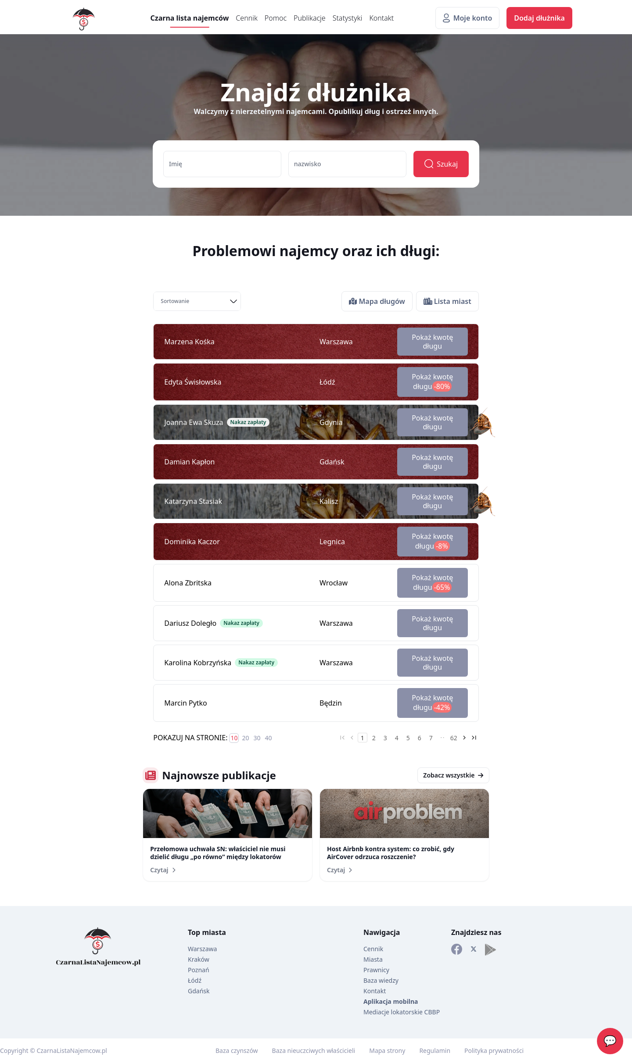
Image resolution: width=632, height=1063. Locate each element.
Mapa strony (387, 1050)
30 (256, 738)
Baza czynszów (236, 1050)
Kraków (198, 959)
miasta (214, 932)
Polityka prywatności (494, 1050)
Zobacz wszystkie (453, 775)
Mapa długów (377, 301)
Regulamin (434, 1050)
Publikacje (310, 18)
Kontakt (381, 18)
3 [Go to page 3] (385, 738)
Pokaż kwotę (432, 341)
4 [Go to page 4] (397, 738)
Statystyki (348, 18)
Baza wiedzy (381, 980)
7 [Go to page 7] (431, 738)
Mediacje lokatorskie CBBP (401, 1012)
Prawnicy (376, 970)
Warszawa (202, 949)
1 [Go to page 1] (362, 738)
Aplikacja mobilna (390, 1001)
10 (233, 738)
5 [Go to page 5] (408, 738)
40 (268, 738)
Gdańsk (199, 991)
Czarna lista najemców (190, 18)
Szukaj (441, 164)
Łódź (194, 980)
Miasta (373, 959)
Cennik (246, 18)
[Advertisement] (35, 371)
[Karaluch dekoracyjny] (480, 422)
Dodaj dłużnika (539, 18)
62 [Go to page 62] (453, 738)
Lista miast (447, 301)
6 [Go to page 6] (419, 738)
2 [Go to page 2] (374, 738)
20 (245, 738)
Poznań (198, 970)
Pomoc (276, 18)
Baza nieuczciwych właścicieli (314, 1050)
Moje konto (467, 18)
